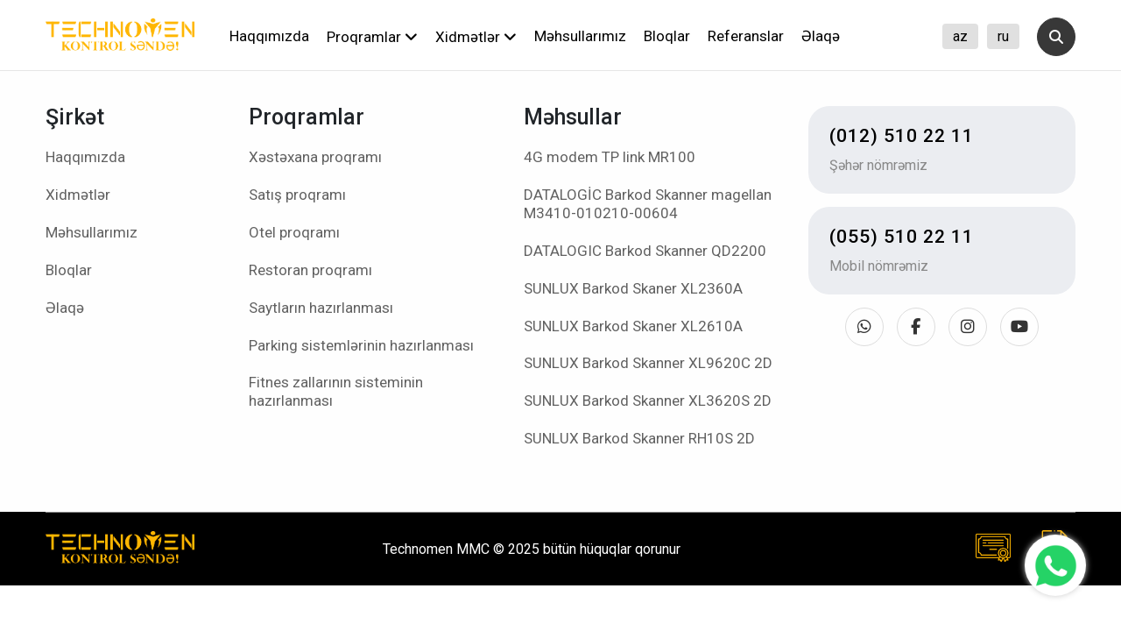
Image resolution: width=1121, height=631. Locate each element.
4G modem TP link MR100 (609, 157)
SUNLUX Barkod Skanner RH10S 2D (639, 438)
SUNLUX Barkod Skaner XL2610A (633, 326)
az (960, 36)
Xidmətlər (476, 37)
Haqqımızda (269, 36)
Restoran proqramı (310, 270)
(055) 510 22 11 (901, 236)
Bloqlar (667, 36)
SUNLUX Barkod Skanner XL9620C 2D (648, 363)
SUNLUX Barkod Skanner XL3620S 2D (648, 400)
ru (1003, 36)
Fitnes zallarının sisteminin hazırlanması (336, 391)
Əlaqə (820, 36)
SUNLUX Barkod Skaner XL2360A (633, 288)
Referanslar (746, 36)
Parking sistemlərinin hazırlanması (361, 345)
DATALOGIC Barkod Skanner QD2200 (645, 250)
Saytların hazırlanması (321, 307)
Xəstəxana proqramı (315, 157)
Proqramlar (372, 37)
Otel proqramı (294, 232)
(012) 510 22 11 (901, 135)
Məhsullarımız (580, 36)
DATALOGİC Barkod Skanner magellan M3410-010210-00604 (648, 204)
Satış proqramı (297, 194)
